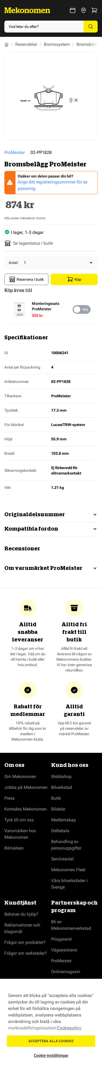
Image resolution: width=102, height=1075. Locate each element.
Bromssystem (57, 44)
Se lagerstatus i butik (28, 243)
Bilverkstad (61, 787)
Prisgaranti (61, 939)
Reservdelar (26, 44)
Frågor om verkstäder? (25, 953)
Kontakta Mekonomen (25, 809)
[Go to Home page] (27, 10)
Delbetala (60, 830)
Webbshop (61, 776)
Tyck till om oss (19, 819)
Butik (56, 798)
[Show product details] (49, 309)
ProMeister (14, 152)
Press (9, 798)
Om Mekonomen (20, 776)
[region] (51, 1027)
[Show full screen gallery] (51, 96)
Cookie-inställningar (51, 1055)
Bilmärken (14, 848)
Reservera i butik (26, 279)
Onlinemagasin (65, 971)
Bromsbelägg (89, 44)
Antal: (13, 262)
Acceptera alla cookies (51, 1041)
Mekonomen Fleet (68, 869)
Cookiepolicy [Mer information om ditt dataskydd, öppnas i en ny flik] (69, 1028)
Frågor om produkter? (25, 942)
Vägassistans (64, 950)
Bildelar (58, 809)
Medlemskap (63, 819)
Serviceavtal (62, 858)
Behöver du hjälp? (21, 914)
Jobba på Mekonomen (26, 787)
